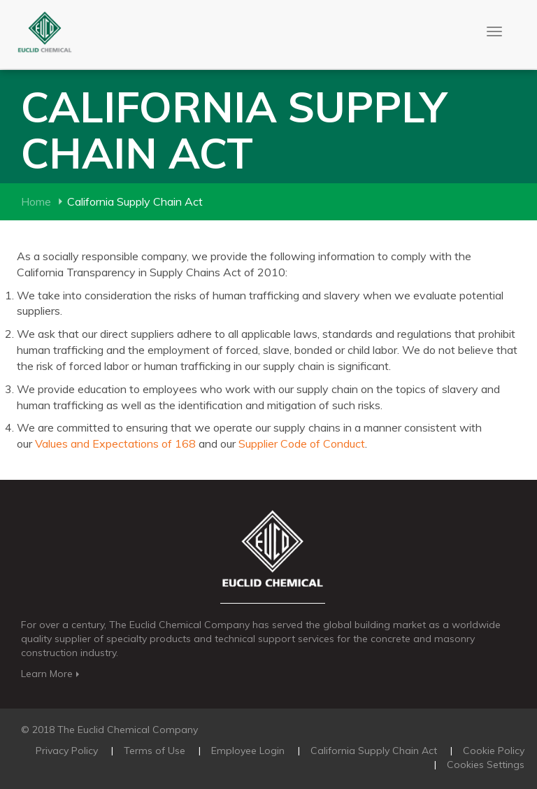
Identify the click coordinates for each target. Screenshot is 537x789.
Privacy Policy (67, 750)
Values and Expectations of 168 (115, 443)
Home (36, 201)
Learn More (51, 673)
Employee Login (248, 750)
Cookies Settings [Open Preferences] (485, 764)
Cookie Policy (493, 750)
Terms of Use (154, 750)
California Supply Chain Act (373, 750)
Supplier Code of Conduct (300, 443)
